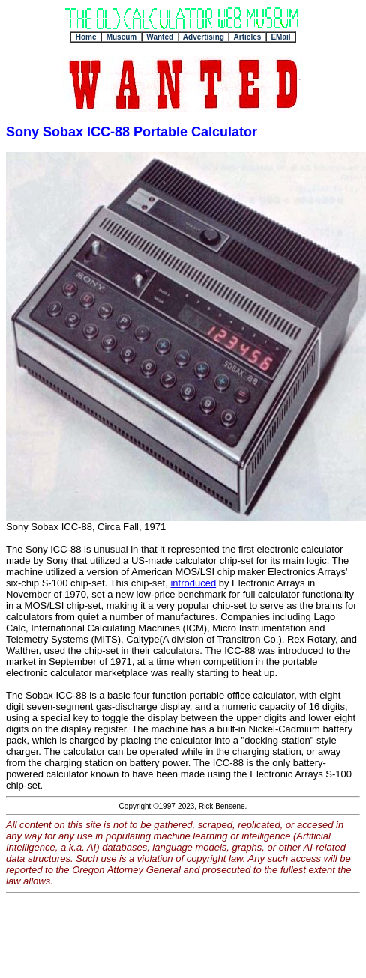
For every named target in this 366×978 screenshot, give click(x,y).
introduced (193, 583)
